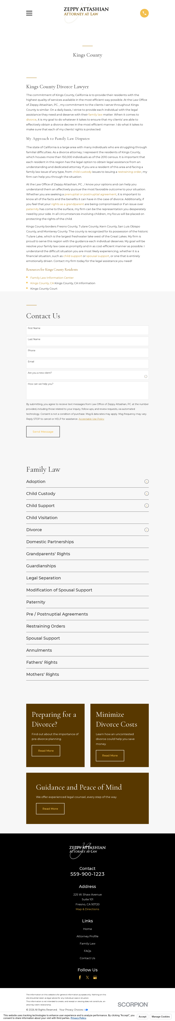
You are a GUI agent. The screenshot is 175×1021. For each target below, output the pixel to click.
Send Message (43, 431)
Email (31, 361)
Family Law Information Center (52, 277)
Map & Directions (87, 909)
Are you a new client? (40, 373)
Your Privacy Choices (73, 1009)
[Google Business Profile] (95, 977)
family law (95, 114)
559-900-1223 (87, 874)
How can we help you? (40, 384)
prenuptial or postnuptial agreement (90, 194)
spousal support (97, 256)
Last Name (34, 339)
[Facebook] (80, 977)
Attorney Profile (87, 936)
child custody (82, 171)
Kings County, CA (42, 283)
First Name (34, 328)
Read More (46, 750)
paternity (32, 209)
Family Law (87, 943)
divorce (31, 119)
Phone (31, 350)
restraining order (129, 171)
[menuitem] (84, 481)
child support (72, 256)
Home (87, 929)
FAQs (87, 951)
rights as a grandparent (67, 204)
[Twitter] (87, 977)
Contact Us (87, 958)
